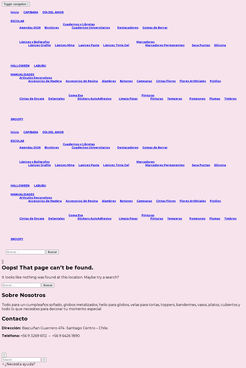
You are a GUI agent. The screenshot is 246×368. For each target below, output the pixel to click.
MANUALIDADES (22, 74)
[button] (18, 364)
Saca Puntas (201, 45)
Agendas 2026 (30, 27)
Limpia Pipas (128, 98)
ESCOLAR (17, 21)
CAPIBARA (30, 12)
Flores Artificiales (193, 81)
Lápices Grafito (39, 45)
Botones (126, 81)
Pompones (197, 98)
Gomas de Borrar (155, 27)
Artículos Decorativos (35, 77)
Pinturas (148, 95)
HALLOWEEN (20, 65)
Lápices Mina (65, 45)
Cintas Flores (166, 81)
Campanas (144, 81)
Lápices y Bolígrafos (34, 42)
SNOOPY (17, 119)
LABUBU (40, 65)
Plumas (214, 98)
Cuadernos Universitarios (91, 27)
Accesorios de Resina (82, 81)
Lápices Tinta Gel (116, 45)
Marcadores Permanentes (164, 45)
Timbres (230, 98)
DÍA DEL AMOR (53, 12)
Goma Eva (76, 95)
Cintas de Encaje (31, 98)
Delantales (56, 98)
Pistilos (215, 81)
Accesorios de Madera (45, 81)
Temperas (174, 98)
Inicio (15, 12)
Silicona (220, 45)
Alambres (109, 81)
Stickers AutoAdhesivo (94, 98)
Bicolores (52, 27)
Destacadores (127, 27)
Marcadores (145, 42)
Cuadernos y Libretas (79, 24)
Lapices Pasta (88, 45)
